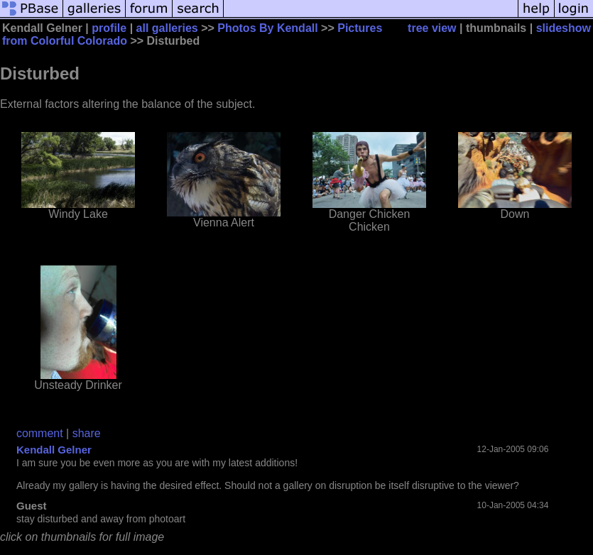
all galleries (167, 28)
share (86, 433)
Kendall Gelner (54, 450)
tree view (432, 28)
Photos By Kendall (267, 28)
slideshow (563, 28)
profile (109, 28)
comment (39, 433)
